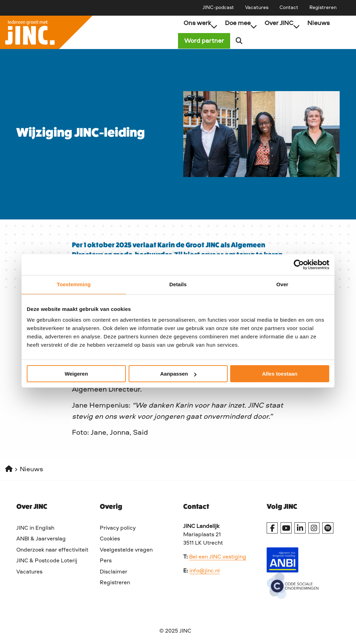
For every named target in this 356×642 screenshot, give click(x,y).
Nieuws (318, 23)
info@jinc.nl (204, 571)
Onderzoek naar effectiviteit (52, 550)
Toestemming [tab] (74, 284)
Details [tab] (178, 284)
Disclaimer (113, 572)
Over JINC (282, 23)
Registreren (323, 7)
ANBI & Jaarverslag (41, 539)
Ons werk (200, 23)
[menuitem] (218, 8)
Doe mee (241, 23)
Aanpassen (178, 374)
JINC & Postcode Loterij (46, 561)
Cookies (110, 539)
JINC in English (35, 528)
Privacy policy (118, 528)
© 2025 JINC (175, 631)
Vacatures (256, 7)
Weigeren (76, 374)
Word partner (209, 41)
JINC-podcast (218, 7)
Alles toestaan (280, 374)
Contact (289, 7)
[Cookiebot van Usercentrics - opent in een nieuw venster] (298, 264)
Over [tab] (282, 284)
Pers (106, 561)
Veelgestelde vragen (126, 550)
